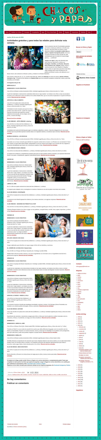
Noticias (83, 32)
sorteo (79, 286)
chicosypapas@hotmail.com (82, 266)
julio (80, 337)
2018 (79, 369)
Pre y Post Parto (51, 32)
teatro (79, 284)
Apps (43, 32)
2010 (79, 385)
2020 (79, 365)
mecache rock (36, 374)
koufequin (25, 374)
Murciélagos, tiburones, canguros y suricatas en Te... (86, 361)
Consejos (26, 32)
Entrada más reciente (13, 424)
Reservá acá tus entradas (18, 97)
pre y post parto (81, 299)
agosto (81, 335)
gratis (79, 275)
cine (78, 295)
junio (80, 339)
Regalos (67, 32)
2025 (79, 317)
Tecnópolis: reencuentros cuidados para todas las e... (86, 358)
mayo (80, 341)
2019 (79, 367)
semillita (59, 374)
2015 (79, 375)
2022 (79, 323)
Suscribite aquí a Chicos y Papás (36, 363)
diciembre (81, 327)
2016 (79, 373)
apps (79, 306)
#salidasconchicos (16, 374)
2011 (79, 383)
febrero (81, 345)
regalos (79, 293)
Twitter (68, 365)
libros (79, 282)
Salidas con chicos (16, 32)
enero (80, 348)
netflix (79, 297)
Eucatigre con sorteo (84, 355)
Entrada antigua (66, 424)
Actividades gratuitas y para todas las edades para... (85, 350)
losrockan (30, 374)
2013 (79, 379)
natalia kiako (45, 374)
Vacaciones (75, 32)
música (79, 279)
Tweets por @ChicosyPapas (83, 139)
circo (79, 300)
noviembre (81, 329)
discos (79, 304)
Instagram (62, 365)
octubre (81, 331)
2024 (79, 319)
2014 (79, 377)
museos (40, 374)
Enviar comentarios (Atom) (20, 426)
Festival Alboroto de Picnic (85, 353)
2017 (79, 371)
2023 (79, 321)
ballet (79, 308)
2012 (79, 381)
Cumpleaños (35, 32)
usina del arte (64, 374)
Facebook (56, 365)
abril (80, 343)
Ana (89, 32)
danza (79, 309)
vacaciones (80, 280)
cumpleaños (80, 302)
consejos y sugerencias (83, 289)
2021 (22, 374)
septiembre (82, 333)
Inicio (7, 32)
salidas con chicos (53, 374)
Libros (60, 32)
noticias (79, 277)
